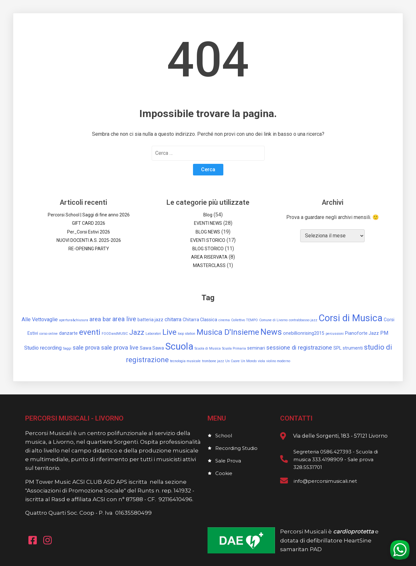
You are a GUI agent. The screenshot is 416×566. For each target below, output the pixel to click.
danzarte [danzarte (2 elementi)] (68, 333)
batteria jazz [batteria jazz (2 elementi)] (150, 319)
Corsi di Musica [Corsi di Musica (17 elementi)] (350, 318)
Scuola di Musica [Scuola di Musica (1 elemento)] (208, 348)
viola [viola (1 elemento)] (261, 361)
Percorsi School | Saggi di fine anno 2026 (89, 214)
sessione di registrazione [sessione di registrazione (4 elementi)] (299, 347)
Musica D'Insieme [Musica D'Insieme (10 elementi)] (228, 332)
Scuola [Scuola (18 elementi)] (179, 346)
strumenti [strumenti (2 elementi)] (353, 348)
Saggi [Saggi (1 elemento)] (67, 348)
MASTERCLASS (209, 265)
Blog (207, 214)
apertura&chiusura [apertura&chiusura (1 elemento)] (73, 320)
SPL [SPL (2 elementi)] (337, 348)
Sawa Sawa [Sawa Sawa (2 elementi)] (152, 348)
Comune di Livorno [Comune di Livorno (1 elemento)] (273, 320)
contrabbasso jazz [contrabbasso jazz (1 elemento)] (303, 320)
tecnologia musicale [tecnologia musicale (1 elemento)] (185, 361)
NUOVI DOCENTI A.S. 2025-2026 (88, 240)
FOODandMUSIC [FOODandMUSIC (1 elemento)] (115, 334)
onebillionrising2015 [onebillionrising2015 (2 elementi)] (303, 333)
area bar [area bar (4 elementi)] (100, 319)
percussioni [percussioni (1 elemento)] (335, 334)
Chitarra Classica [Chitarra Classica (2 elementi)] (200, 319)
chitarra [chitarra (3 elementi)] (173, 319)
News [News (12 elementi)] (271, 332)
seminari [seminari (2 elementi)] (256, 348)
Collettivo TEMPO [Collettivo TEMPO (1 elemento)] (244, 320)
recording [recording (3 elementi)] (51, 348)
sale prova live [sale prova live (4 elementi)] (119, 347)
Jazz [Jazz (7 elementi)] (136, 332)
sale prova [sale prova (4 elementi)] (86, 347)
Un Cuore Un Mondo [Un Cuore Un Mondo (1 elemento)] (241, 361)
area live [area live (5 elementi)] (124, 319)
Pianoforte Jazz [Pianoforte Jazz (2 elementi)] (362, 333)
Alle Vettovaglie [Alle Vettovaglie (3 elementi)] (40, 319)
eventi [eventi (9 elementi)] (89, 332)
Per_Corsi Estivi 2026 (88, 231)
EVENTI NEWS (208, 223)
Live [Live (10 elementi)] (169, 332)
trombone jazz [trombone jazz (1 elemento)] (213, 361)
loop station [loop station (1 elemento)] (186, 334)
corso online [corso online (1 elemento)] (48, 334)
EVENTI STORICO (207, 240)
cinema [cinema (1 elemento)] (224, 320)
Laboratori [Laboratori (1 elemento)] (153, 334)
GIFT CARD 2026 (88, 223)
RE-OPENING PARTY (88, 248)
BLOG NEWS (208, 231)
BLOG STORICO (208, 248)
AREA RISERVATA (209, 257)
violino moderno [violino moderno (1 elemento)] (278, 361)
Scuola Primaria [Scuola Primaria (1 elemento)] (234, 348)
